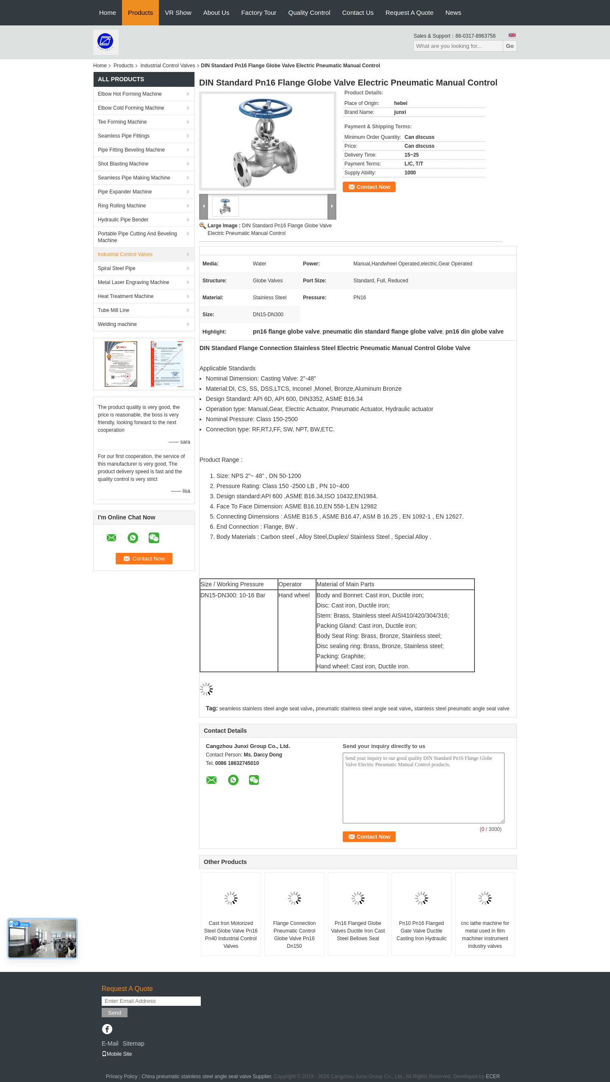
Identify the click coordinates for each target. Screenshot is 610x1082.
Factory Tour (258, 12)
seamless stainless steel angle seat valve (265, 709)
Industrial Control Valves (167, 66)
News (453, 12)
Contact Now (373, 187)
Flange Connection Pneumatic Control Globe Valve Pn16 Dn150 (294, 934)
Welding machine (117, 324)
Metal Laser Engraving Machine (133, 282)
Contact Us (358, 12)
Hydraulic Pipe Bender (123, 220)
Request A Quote (409, 12)
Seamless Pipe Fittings (124, 136)
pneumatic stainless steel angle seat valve (363, 709)
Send (114, 1013)
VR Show (178, 12)
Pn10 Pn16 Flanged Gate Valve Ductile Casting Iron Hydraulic (421, 930)
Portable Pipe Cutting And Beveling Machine (137, 237)
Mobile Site (117, 1054)
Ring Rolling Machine (122, 206)
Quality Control (309, 12)
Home (107, 12)
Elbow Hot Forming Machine (130, 94)
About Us (216, 12)
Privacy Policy (122, 1076)
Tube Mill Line (113, 310)
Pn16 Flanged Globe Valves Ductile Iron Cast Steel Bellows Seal (358, 930)
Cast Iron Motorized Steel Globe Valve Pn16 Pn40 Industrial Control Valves (231, 934)
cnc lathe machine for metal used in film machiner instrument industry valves (485, 934)
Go (510, 46)
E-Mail (110, 1043)
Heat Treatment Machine (125, 296)
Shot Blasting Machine (123, 164)
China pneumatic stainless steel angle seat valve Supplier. (207, 1076)
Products (140, 12)
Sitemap (133, 1043)
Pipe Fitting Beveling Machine (131, 150)
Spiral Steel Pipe (117, 268)
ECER (493, 1076)
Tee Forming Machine (122, 122)
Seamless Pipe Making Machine (134, 178)
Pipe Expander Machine (125, 192)
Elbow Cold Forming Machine (131, 108)
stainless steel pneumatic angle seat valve (461, 709)
